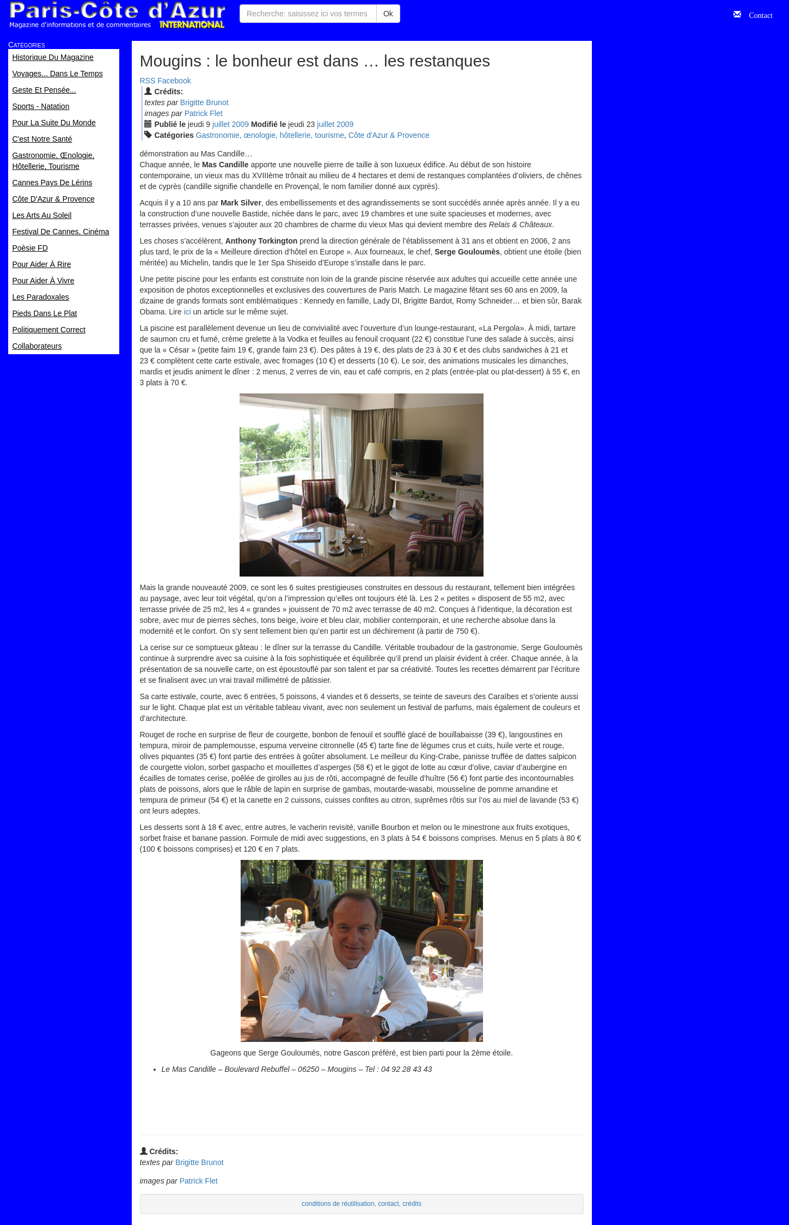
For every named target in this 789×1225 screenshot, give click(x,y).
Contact (757, 14)
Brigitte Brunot (204, 102)
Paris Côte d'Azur (117, 15)
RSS (148, 80)
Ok (388, 13)
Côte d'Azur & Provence (389, 135)
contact (388, 1204)
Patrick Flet (204, 113)
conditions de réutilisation (338, 1204)
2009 (240, 124)
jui (221, 124)
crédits (411, 1204)
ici (187, 311)
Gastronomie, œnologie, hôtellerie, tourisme (270, 135)
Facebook (174, 80)
